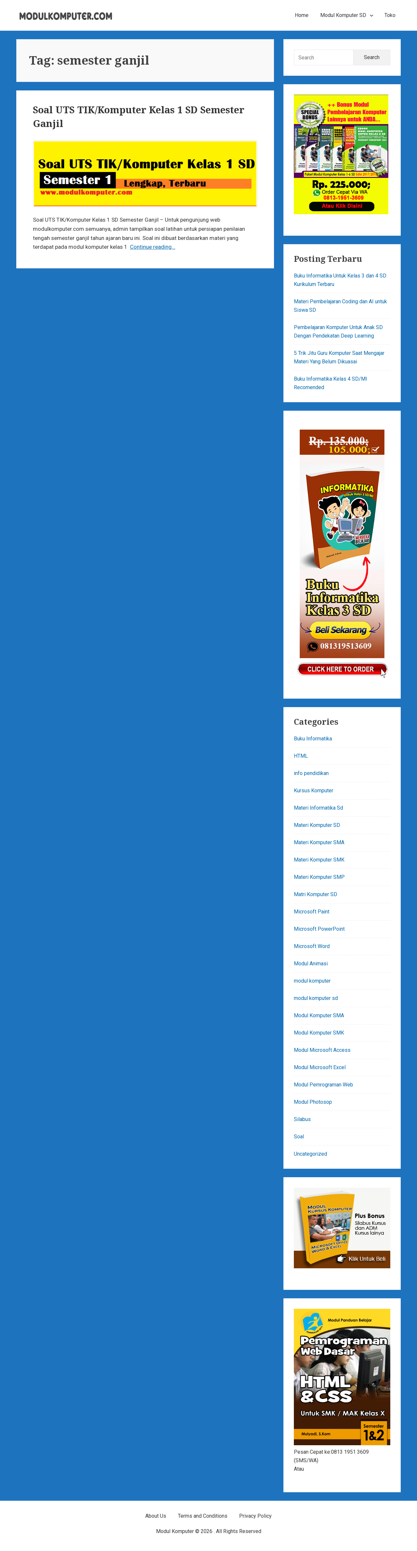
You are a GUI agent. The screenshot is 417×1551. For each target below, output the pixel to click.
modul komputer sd (316, 998)
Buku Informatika (313, 739)
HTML (301, 756)
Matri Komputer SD (315, 894)
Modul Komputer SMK (319, 1033)
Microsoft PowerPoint (319, 929)
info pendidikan (311, 773)
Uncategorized (310, 1154)
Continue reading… (152, 247)
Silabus (302, 1119)
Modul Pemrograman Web (323, 1085)
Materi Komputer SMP (319, 877)
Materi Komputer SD (317, 825)
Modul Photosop (313, 1102)
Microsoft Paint (311, 912)
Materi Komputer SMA (319, 842)
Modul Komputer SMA (319, 1015)
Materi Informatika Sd (318, 808)
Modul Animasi (311, 963)
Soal (299, 1136)
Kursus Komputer (313, 790)
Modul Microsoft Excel (320, 1067)
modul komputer (312, 981)
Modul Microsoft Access (322, 1050)
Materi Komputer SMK (319, 860)
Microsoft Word (312, 946)
